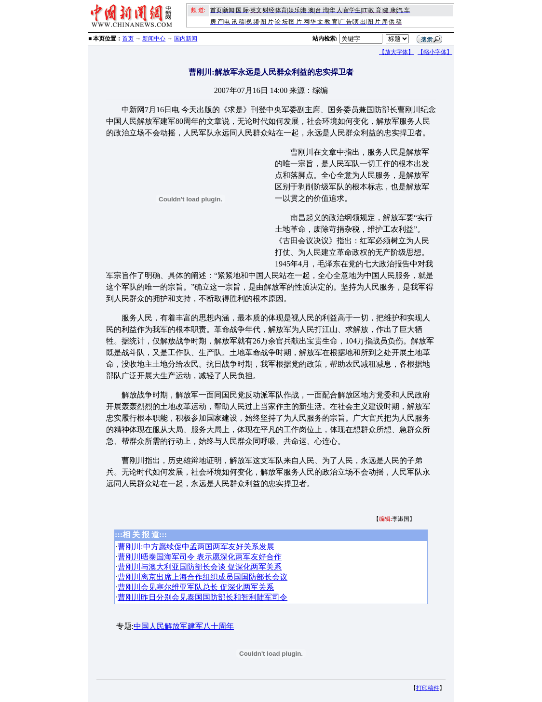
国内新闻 (185, 38)
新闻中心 (153, 38)
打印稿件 (427, 688)
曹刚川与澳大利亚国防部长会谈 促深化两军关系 (200, 567)
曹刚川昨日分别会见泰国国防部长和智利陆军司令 (202, 597)
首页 (128, 38)
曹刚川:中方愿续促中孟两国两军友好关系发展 (196, 547)
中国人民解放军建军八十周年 (184, 626)
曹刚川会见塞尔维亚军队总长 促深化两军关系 (196, 587)
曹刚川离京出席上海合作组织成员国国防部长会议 (202, 577)
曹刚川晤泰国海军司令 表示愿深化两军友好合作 (200, 557)
